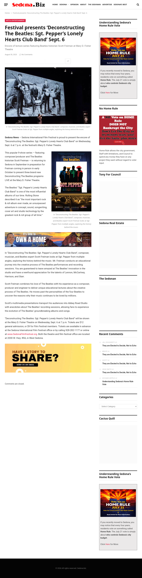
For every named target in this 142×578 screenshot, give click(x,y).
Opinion (74, 4)
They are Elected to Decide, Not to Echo (119, 345)
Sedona (63, 4)
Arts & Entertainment (15, 20)
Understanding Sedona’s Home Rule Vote (117, 382)
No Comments (25, 55)
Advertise (107, 4)
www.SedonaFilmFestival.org (22, 334)
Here (107, 92)
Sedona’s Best (120, 4)
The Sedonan (94, 4)
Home (55, 4)
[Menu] (6, 5)
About (83, 4)
